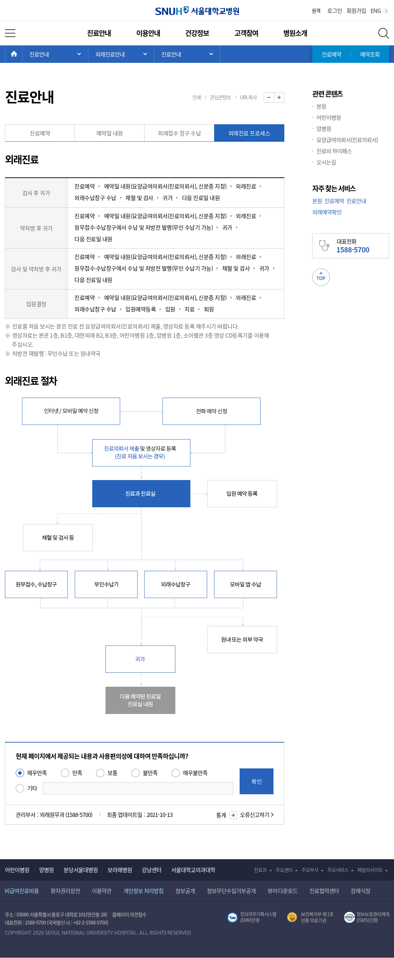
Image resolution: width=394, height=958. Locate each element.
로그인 (334, 10)
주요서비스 (337, 869)
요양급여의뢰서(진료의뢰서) (347, 139)
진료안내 (99, 33)
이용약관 (101, 890)
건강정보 (197, 33)
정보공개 (185, 890)
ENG (376, 10)
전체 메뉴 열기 (10, 33)
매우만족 (37, 772)
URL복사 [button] (248, 97)
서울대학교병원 (197, 10)
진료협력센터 (324, 890)
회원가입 (356, 10)
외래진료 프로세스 (249, 133)
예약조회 (370, 54)
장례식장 (360, 890)
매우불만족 (195, 772)
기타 (32, 788)
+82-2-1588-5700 (90, 922)
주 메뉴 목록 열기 (55, 54)
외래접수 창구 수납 (179, 133)
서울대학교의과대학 (193, 869)
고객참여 (246, 33)
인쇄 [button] (196, 97)
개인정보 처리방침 (143, 890)
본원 (321, 106)
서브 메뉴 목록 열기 (121, 54)
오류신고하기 (254, 814)
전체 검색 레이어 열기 (383, 33)
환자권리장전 (65, 890)
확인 (256, 781)
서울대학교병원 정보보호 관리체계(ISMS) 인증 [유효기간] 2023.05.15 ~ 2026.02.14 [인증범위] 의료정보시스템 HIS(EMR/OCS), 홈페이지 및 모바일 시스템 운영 (366, 917)
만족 (77, 772)
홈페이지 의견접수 (129, 914)
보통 (112, 772)
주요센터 (284, 869)
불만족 (150, 772)
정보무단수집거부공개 (231, 890)
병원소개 (295, 33)
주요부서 (309, 869)
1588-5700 (35, 922)
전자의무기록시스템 (251, 917)
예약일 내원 (109, 133)
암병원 (323, 128)
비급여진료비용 (22, 890)
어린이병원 (328, 117)
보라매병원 (120, 869)
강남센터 (151, 869)
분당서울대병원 (81, 869)
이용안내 (148, 33)
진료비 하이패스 (334, 151)
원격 (316, 10)
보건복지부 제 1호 (310, 917)
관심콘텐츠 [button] (220, 97)
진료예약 (331, 54)
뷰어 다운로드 (283, 890)
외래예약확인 (327, 212)
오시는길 (326, 162)
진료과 (260, 869)
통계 (225, 815)
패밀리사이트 (369, 869)
